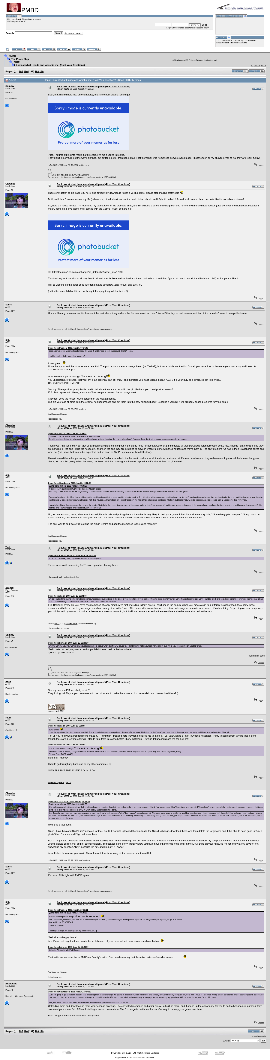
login (30, 19)
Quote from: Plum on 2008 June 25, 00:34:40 (68, 348)
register (38, 19)
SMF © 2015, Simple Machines (146, 1053)
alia (7, 339)
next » (263, 65)
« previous (255, 65)
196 (26, 71)
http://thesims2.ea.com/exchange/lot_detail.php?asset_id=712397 (87, 272)
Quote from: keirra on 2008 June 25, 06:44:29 (68, 643)
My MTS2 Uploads (56, 783)
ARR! (17, 62)
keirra (8, 304)
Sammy (9, 86)
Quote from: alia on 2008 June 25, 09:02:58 (67, 596)
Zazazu (9, 587)
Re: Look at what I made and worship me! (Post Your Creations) (93, 86)
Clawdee (10, 183)
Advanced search (73, 33)
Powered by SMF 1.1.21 (121, 1053)
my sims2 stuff (56, 577)
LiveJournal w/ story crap (58, 628)
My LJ (68, 783)
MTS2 (57, 623)
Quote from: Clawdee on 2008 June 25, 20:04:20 (69, 992)
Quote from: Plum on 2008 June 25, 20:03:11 (68, 910)
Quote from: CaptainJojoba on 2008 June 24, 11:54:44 (72, 556)
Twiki (8, 547)
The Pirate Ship (20, 59)
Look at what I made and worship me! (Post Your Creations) (50, 65)
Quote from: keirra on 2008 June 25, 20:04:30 (68, 947)
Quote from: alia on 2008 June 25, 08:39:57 (67, 433)
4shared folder (71, 623)
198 (37, 71)
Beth (8, 681)
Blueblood (11, 983)
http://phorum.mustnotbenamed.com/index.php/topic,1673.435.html (88, 177)
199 (42, 71)
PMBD (12, 56)
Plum (8, 717)
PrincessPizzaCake (238, 43)
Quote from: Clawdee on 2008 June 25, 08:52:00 (69, 483)
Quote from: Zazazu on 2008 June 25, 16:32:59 (69, 801)
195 (21, 71)
